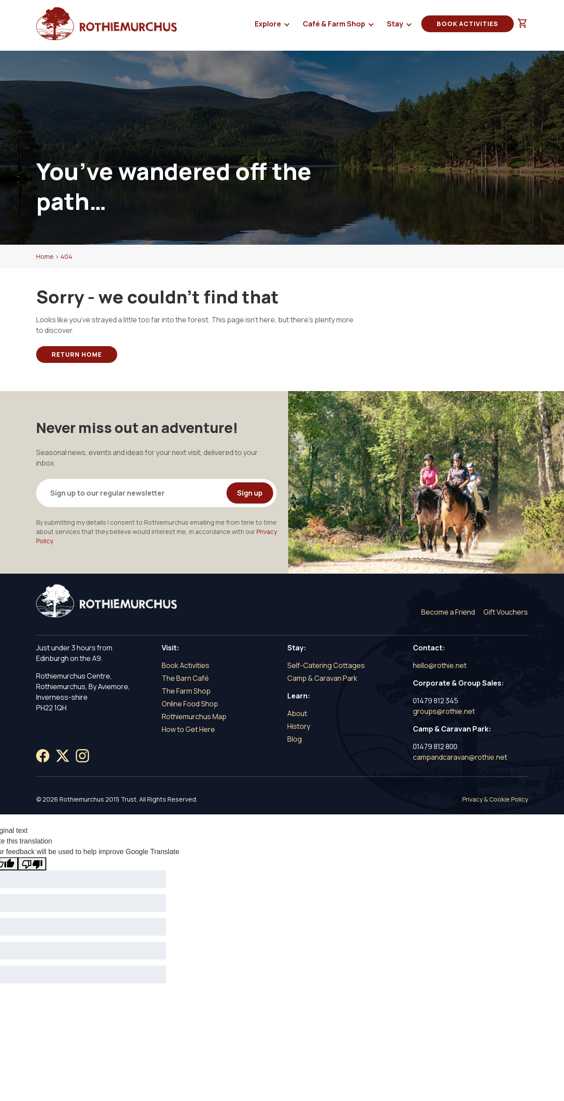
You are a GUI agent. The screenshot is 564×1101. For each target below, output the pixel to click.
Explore (268, 26)
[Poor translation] (32, 863)
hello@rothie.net (440, 665)
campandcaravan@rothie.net (460, 757)
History (298, 726)
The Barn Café (185, 678)
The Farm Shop (186, 691)
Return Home (77, 354)
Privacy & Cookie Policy (495, 799)
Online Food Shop (190, 704)
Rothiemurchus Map (194, 716)
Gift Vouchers (505, 612)
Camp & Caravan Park (322, 678)
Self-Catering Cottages (326, 665)
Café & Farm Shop (335, 26)
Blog (294, 739)
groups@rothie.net (444, 711)
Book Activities (467, 23)
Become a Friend (448, 612)
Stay (395, 26)
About (297, 713)
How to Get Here (188, 729)
